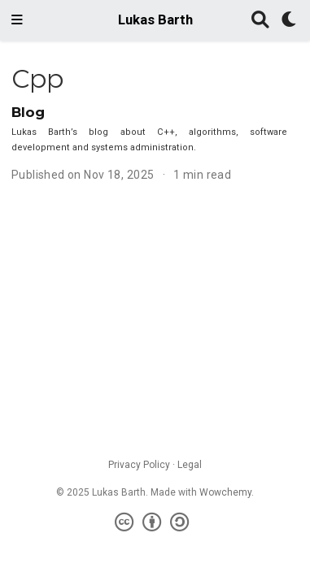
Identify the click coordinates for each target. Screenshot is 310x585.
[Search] (260, 21)
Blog (28, 112)
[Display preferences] (290, 21)
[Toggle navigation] (17, 20)
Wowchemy (225, 492)
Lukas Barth (155, 20)
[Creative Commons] (155, 522)
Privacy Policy (139, 464)
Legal (189, 464)
